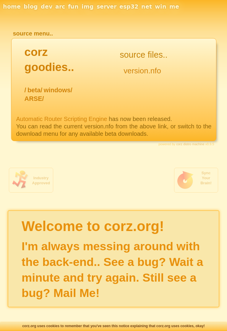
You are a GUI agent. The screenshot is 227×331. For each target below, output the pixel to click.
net (146, 6)
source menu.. (33, 33)
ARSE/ (34, 98)
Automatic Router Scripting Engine (61, 119)
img (88, 6)
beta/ (34, 90)
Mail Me (74, 292)
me (174, 6)
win (160, 6)
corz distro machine (190, 144)
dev (46, 6)
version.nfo (142, 71)
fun (73, 6)
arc (60, 6)
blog (31, 6)
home (12, 6)
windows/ (58, 90)
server (106, 6)
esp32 (128, 6)
